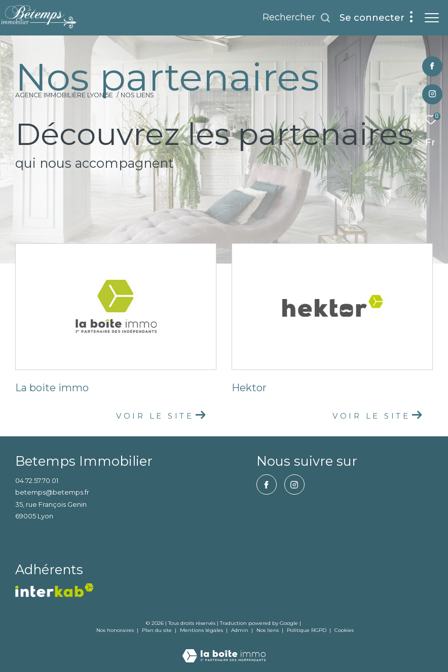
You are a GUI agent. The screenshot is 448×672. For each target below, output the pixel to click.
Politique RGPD (306, 630)
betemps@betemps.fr (52, 492)
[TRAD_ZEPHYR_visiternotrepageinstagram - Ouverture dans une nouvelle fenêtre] (432, 94)
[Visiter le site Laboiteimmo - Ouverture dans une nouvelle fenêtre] (224, 649)
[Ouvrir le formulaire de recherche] (297, 17)
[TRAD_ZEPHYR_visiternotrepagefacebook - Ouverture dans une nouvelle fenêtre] (432, 66)
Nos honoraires (115, 630)
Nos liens (268, 630)
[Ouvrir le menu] (432, 17)
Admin (240, 630)
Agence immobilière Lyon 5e (64, 95)
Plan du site (157, 630)
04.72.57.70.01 (36, 480)
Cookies (344, 630)
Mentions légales (202, 630)
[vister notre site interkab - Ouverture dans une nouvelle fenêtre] (54, 590)
